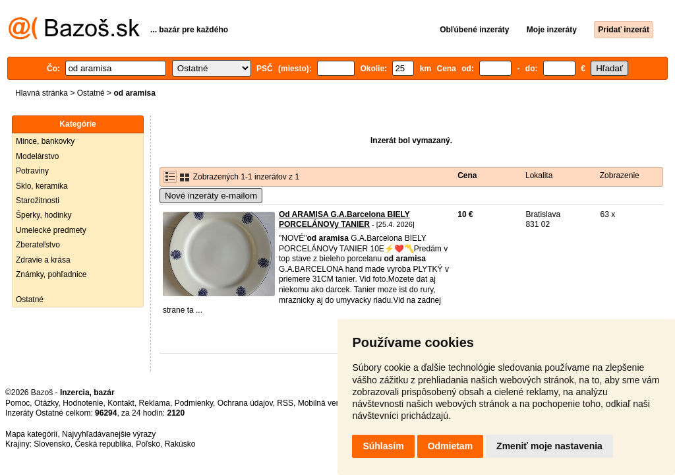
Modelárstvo (37, 156)
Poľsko (148, 444)
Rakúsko (180, 444)
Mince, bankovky (45, 141)
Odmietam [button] (450, 446)
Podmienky (194, 403)
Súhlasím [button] (383, 446)
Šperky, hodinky (44, 215)
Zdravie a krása (43, 260)
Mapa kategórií (31, 434)
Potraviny (32, 170)
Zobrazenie (619, 175)
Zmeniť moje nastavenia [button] (549, 446)
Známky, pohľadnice (51, 274)
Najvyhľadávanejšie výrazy (109, 434)
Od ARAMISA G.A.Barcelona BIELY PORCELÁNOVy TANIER (344, 220)
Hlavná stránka (41, 93)
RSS (285, 403)
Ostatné (91, 93)
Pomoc (17, 403)
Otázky (46, 403)
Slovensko (52, 444)
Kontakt (120, 403)
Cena (467, 175)
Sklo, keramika (42, 186)
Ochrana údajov (245, 403)
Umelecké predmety (51, 230)
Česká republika (102, 444)
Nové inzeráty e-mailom (211, 196)
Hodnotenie (83, 403)
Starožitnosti (37, 200)
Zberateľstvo (38, 244)
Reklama (154, 403)
